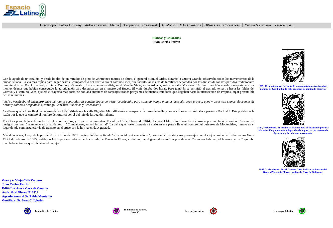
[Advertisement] (191, 11)
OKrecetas (212, 25)
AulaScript (169, 25)
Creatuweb (150, 25)
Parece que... (284, 25)
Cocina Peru (232, 25)
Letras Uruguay (70, 25)
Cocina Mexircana (258, 25)
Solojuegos (131, 25)
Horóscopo (48, 25)
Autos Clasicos (96, 25)
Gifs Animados (190, 25)
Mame (114, 25)
